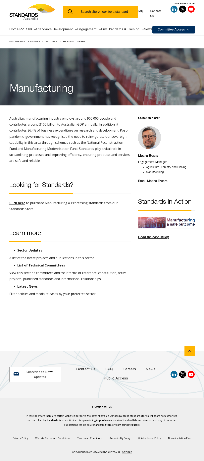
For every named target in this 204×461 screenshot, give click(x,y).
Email (142, 181)
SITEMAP (127, 452)
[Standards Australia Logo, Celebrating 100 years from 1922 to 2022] (36, 12)
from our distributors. (127, 425)
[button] (103, 12)
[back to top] (189, 351)
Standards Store (102, 425)
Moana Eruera (157, 181)
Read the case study (153, 237)
